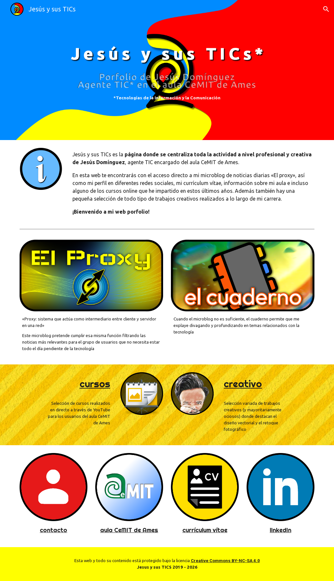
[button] (326, 9)
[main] (167, 98)
